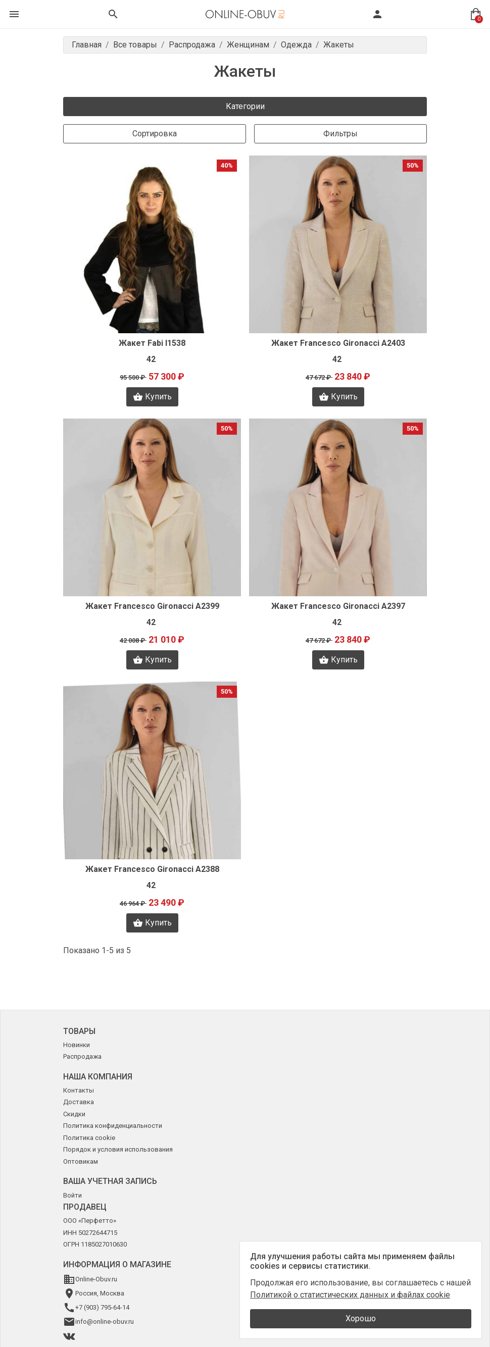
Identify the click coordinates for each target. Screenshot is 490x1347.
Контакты (78, 1090)
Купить (152, 397)
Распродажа (82, 1056)
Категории (245, 106)
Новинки (76, 1045)
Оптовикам (80, 1161)
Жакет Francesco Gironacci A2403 (338, 343)
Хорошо (361, 1318)
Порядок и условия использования (118, 1149)
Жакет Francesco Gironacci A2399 (152, 606)
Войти (72, 1195)
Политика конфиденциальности (112, 1125)
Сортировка (154, 133)
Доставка (78, 1102)
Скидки (74, 1114)
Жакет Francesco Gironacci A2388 (152, 869)
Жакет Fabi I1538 (152, 343)
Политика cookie (89, 1138)
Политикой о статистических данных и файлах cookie (350, 1295)
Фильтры (340, 133)
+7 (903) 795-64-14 (102, 1307)
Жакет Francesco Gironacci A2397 (338, 606)
